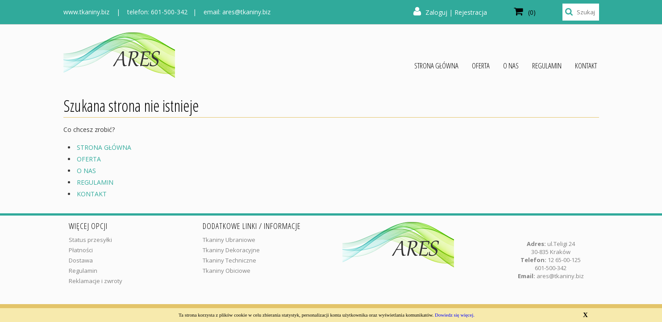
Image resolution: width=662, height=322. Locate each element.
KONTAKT (92, 194)
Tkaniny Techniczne (229, 260)
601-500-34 (549, 268)
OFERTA (89, 159)
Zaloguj (436, 12)
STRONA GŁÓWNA (104, 147)
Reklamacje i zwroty (95, 281)
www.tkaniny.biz (86, 12)
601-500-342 (169, 12)
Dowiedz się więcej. (455, 315)
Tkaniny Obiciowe (226, 271)
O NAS (86, 170)
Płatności (81, 250)
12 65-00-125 (564, 260)
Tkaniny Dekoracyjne (231, 250)
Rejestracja (470, 12)
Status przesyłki (90, 240)
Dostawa (81, 260)
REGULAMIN (95, 182)
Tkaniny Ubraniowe (229, 240)
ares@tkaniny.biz (246, 12)
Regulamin (83, 271)
